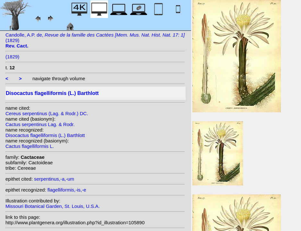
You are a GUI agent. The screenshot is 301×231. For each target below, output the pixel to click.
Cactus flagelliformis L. (29, 146)
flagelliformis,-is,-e (66, 190)
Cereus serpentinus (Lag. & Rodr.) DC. (46, 113)
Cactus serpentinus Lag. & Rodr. (40, 124)
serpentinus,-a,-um (54, 179)
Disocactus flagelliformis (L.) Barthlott (45, 135)
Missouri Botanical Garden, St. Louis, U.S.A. (52, 206)
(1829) (12, 56)
